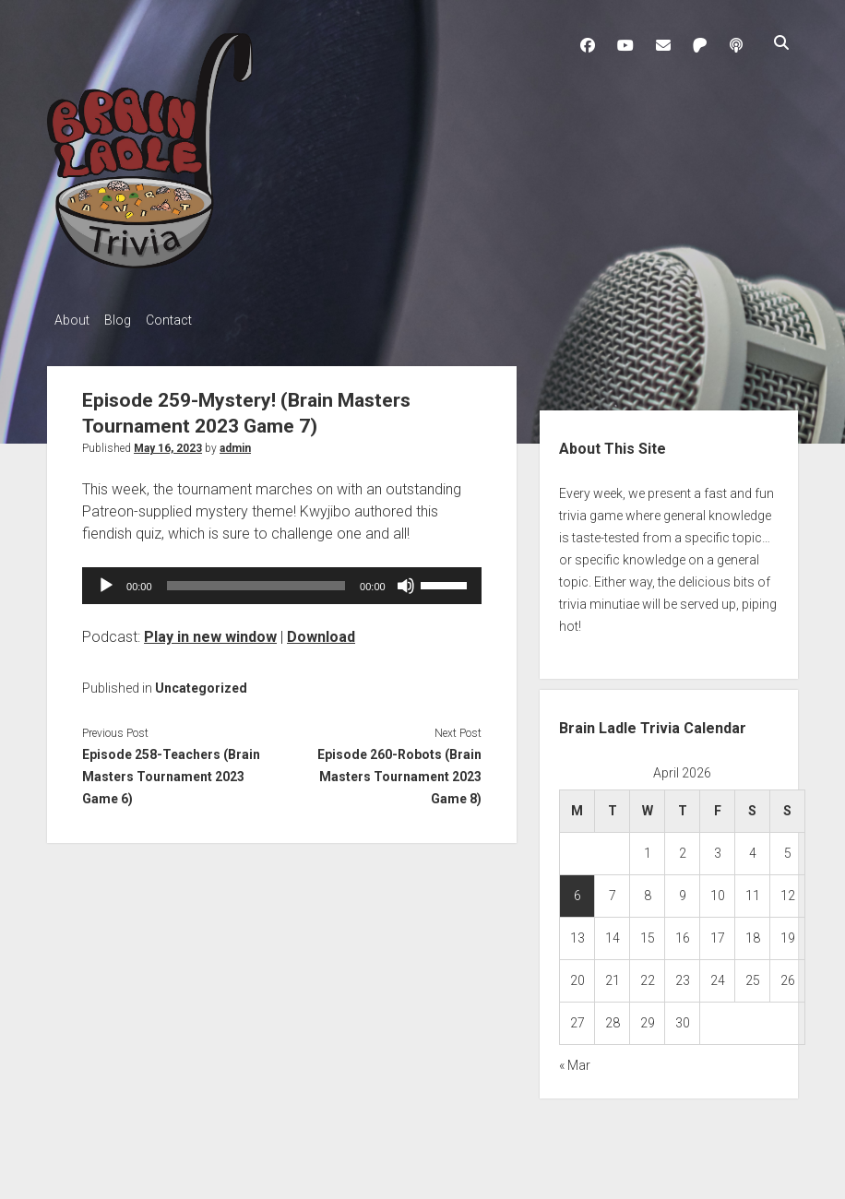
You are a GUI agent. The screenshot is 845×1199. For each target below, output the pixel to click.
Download (321, 631)
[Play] (106, 580)
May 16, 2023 (168, 442)
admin (235, 442)
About (71, 320)
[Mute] (406, 580)
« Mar (574, 1060)
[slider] (256, 580)
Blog (126, 320)
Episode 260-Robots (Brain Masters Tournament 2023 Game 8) (399, 771)
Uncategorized (201, 682)
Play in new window (210, 631)
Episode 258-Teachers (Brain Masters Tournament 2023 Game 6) (171, 771)
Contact (187, 320)
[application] (282, 580)
